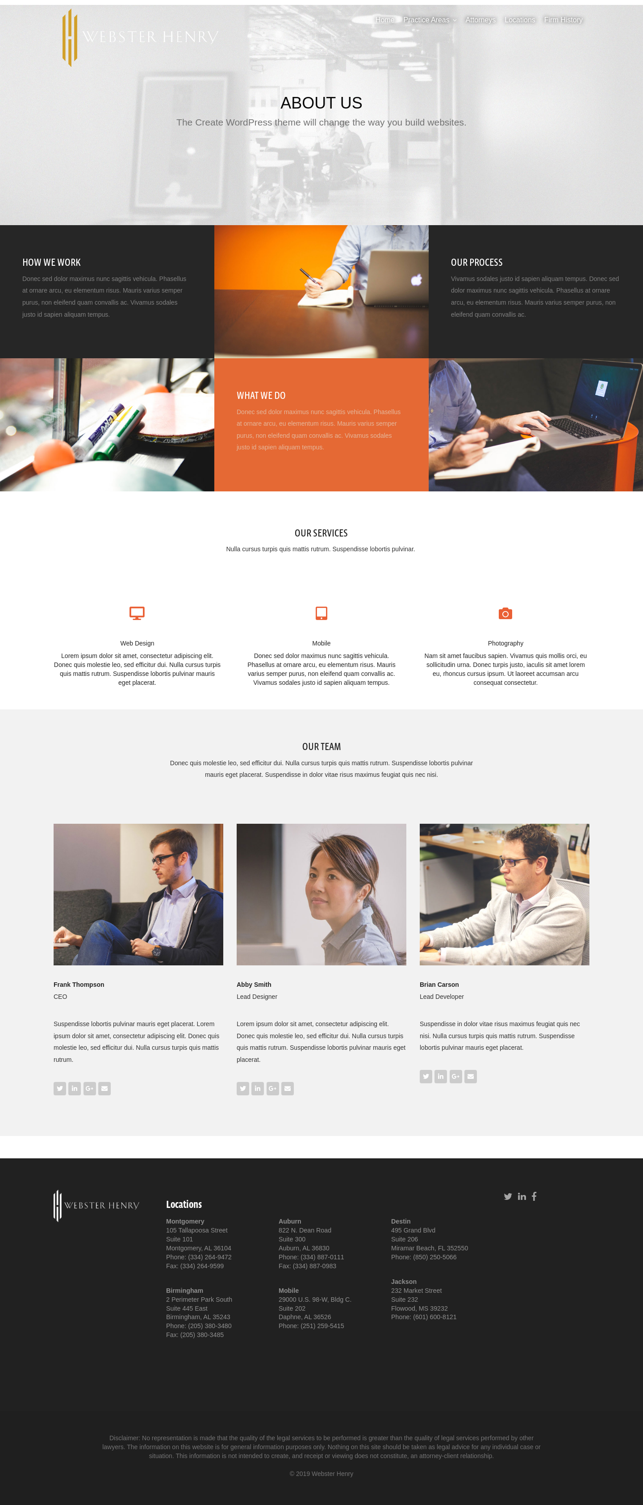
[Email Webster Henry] (104, 1088)
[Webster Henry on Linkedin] (74, 1088)
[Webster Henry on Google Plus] (90, 1088)
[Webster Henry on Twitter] (60, 1088)
